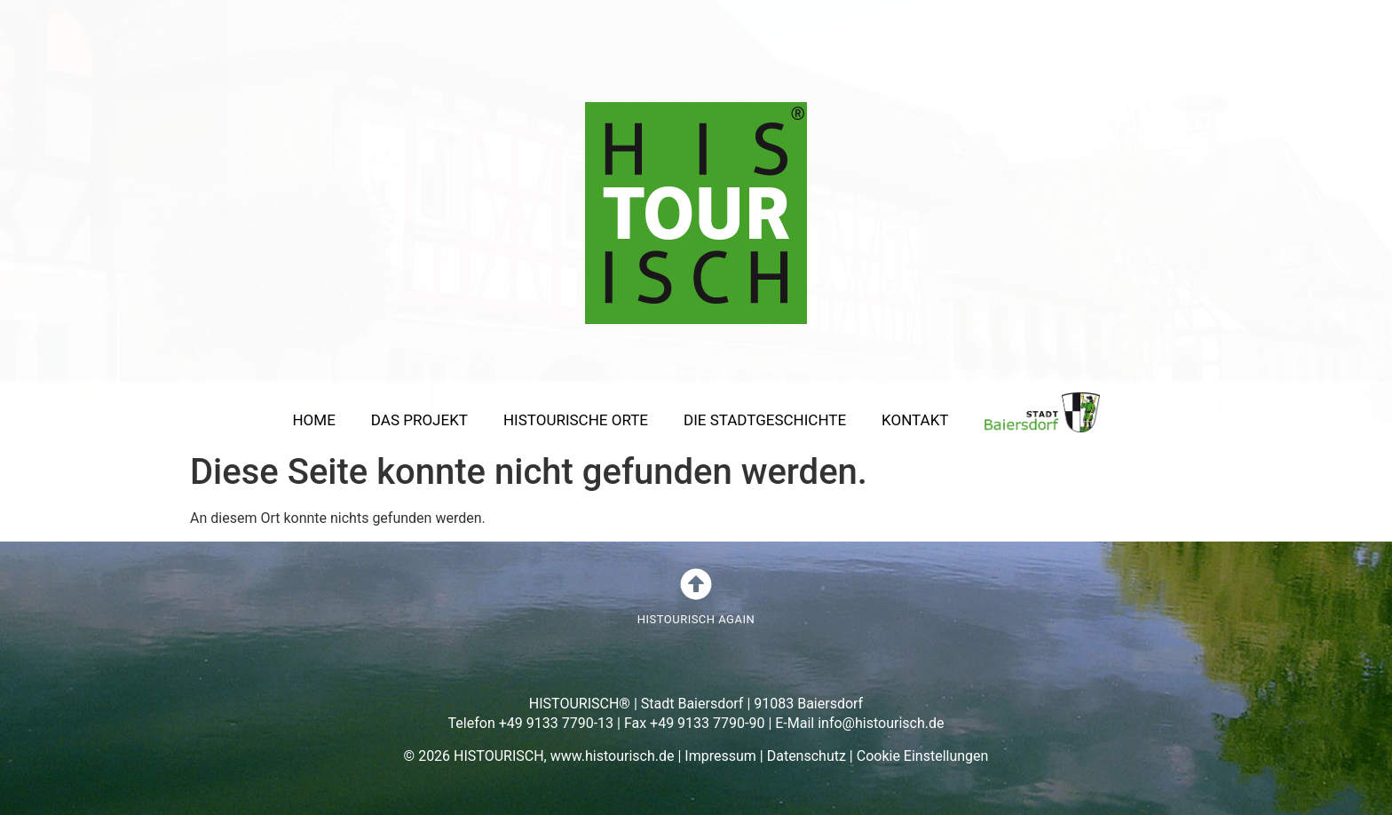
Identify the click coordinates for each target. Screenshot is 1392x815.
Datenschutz (806, 756)
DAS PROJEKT (419, 420)
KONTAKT (915, 420)
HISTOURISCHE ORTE (575, 420)
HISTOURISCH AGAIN (696, 619)
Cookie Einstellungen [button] (923, 756)
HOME (313, 420)
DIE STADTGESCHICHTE (765, 420)
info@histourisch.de (881, 723)
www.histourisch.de (612, 756)
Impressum (720, 756)
